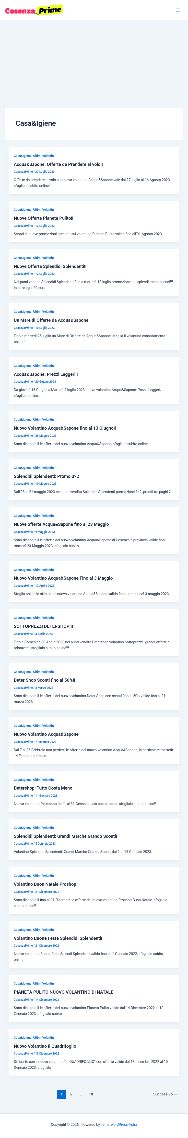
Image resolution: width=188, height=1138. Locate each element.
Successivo (165, 1094)
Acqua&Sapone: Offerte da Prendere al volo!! (58, 164)
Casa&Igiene (22, 156)
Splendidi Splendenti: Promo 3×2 (46, 476)
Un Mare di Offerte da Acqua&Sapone (51, 320)
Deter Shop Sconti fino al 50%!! (44, 680)
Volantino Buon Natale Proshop (45, 884)
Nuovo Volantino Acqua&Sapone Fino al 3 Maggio (63, 578)
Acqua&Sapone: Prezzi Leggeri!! (46, 374)
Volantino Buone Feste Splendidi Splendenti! (58, 938)
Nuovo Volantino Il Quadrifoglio (45, 1046)
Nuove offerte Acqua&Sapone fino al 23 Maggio (61, 524)
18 (91, 1094)
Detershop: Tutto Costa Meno (43, 788)
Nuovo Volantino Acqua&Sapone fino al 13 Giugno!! (65, 428)
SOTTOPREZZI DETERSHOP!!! (43, 626)
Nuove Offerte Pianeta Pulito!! (43, 218)
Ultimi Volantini (43, 156)
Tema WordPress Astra (119, 1124)
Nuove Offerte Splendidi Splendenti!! (50, 266)
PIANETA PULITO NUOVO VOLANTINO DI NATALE (63, 992)
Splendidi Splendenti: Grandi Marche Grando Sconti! (65, 836)
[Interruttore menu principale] (178, 10)
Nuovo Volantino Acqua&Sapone (46, 734)
